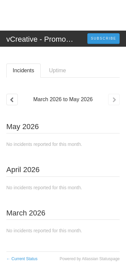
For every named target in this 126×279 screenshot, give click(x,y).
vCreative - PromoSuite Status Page (65, 39)
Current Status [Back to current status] (22, 258)
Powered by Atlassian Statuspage (89, 258)
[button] (103, 38)
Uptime (57, 70)
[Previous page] (12, 99)
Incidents (23, 70)
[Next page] (114, 99)
